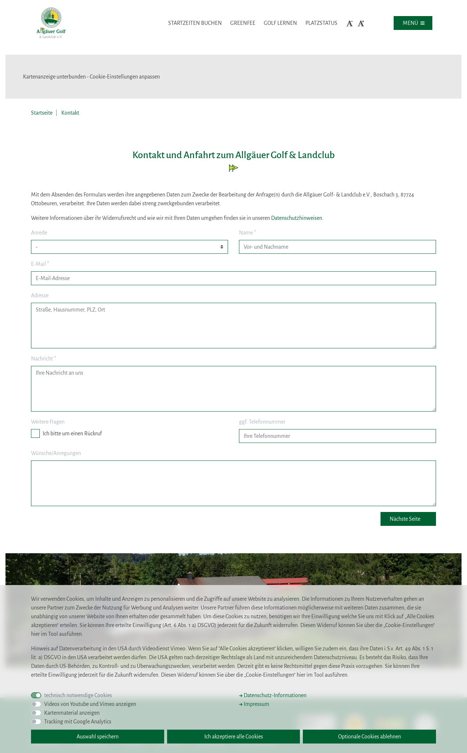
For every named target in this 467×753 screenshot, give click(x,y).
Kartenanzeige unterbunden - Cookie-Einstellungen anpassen (91, 77)
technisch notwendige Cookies (78, 695)
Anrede (39, 233)
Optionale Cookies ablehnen (369, 736)
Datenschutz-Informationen (272, 695)
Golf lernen (280, 23)
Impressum (254, 704)
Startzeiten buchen (195, 23)
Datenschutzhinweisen (296, 218)
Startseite (42, 113)
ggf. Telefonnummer (262, 422)
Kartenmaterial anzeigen (72, 713)
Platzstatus (321, 23)
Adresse (40, 295)
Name (247, 233)
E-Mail (40, 264)
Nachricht (43, 359)
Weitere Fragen (48, 422)
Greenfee (242, 23)
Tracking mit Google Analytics (77, 722)
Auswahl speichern (98, 736)
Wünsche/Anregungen (56, 453)
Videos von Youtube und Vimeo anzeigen (90, 704)
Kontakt (70, 113)
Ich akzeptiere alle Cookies (233, 736)
